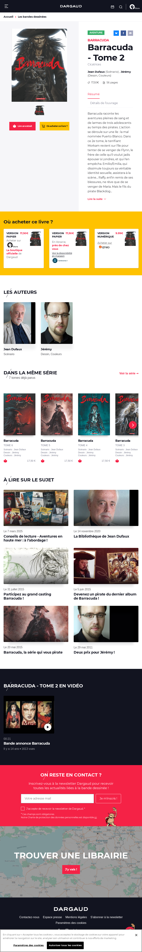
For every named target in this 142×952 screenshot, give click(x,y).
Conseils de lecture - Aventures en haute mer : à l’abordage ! (33, 538)
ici (95, 817)
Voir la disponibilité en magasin (62, 258)
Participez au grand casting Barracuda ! (27, 596)
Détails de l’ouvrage (104, 103)
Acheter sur (104, 245)
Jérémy (126, 71)
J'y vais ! (71, 869)
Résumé (94, 94)
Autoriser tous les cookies (65, 945)
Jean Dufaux (96, 71)
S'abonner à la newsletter (106, 917)
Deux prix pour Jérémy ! (94, 652)
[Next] (133, 425)
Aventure (96, 32)
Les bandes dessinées (32, 16)
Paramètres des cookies (71, 922)
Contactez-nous (29, 917)
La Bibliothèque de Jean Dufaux (101, 536)
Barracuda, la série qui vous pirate (33, 652)
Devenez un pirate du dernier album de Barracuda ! (105, 596)
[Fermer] (136, 935)
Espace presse (52, 917)
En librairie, (60, 245)
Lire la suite (95, 198)
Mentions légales (76, 917)
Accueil (8, 16)
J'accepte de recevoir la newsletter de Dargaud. (54, 808)
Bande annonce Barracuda (27, 743)
